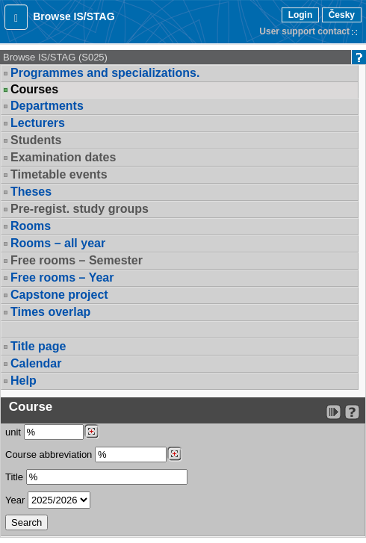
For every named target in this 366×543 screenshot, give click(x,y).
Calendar (35, 363)
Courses (34, 89)
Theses (31, 191)
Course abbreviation (48, 454)
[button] (16, 17)
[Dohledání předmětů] (174, 454)
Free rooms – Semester (76, 260)
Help (23, 380)
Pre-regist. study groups (79, 208)
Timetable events (59, 174)
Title (14, 477)
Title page (38, 346)
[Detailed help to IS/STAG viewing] (352, 412)
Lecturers (37, 123)
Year (15, 500)
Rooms (30, 226)
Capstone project (59, 294)
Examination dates (63, 157)
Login (300, 15)
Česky (342, 15)
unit (13, 432)
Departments (47, 105)
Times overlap (50, 311)
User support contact (304, 31)
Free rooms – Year (62, 277)
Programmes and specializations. (104, 72)
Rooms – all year (57, 243)
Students (35, 140)
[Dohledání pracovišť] (91, 431)
